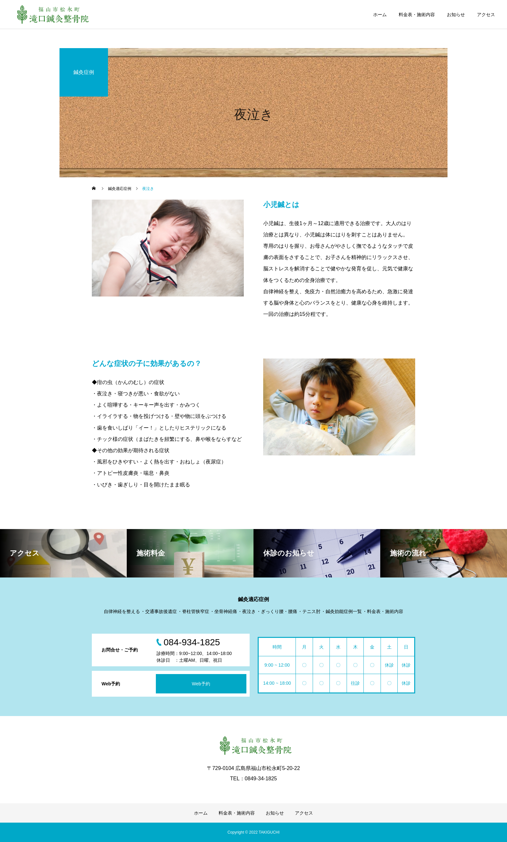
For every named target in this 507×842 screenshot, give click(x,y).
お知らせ (456, 14)
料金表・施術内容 (417, 14)
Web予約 (201, 683)
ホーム (380, 14)
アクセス (486, 14)
